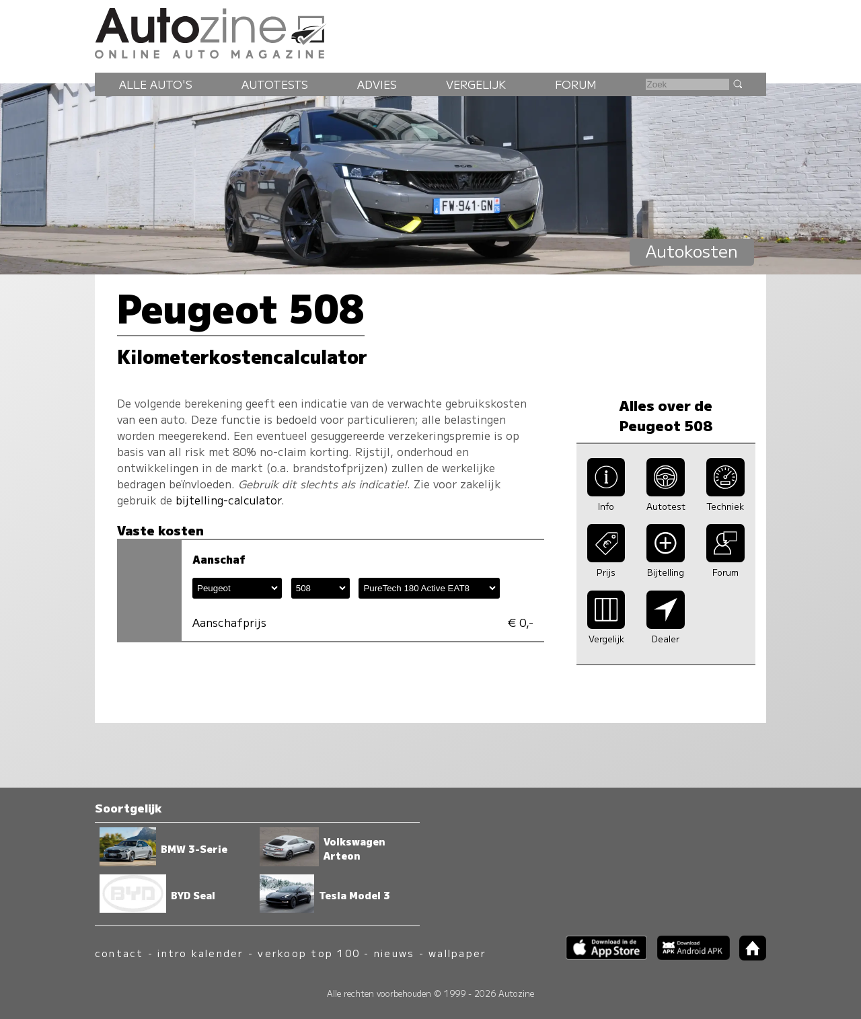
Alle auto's (155, 84)
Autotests (274, 84)
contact (119, 953)
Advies (377, 84)
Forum (576, 84)
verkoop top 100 (309, 953)
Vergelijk (476, 84)
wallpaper (457, 953)
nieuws (394, 953)
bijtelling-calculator (228, 500)
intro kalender (200, 953)
